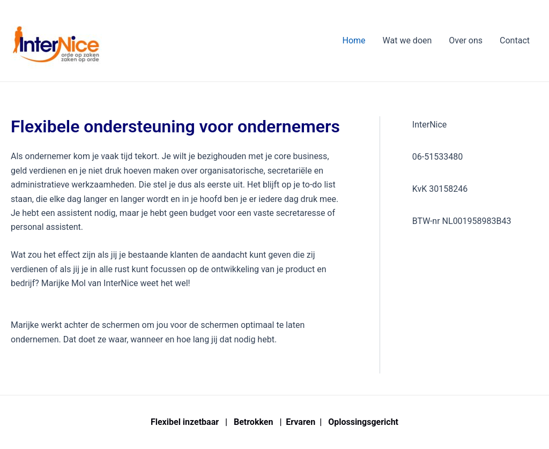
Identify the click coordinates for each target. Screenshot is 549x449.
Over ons (466, 40)
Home (353, 40)
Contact (515, 40)
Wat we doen (407, 40)
